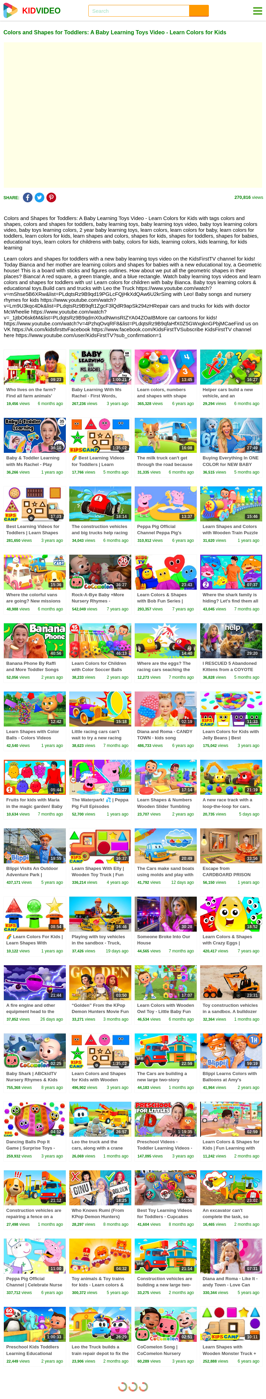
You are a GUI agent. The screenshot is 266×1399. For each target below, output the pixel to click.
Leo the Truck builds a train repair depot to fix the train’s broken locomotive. (100, 1353)
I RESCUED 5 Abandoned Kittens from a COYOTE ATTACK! (230, 669)
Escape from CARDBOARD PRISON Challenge (227, 874)
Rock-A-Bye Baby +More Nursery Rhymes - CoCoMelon (98, 601)
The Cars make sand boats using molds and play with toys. (165, 874)
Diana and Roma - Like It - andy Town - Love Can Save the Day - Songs (230, 1285)
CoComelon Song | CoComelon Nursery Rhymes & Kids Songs (161, 1353)
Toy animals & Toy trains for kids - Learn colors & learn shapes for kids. (98, 1285)
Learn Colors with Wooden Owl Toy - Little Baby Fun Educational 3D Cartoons (165, 1011)
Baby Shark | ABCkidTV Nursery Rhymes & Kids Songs (31, 1080)
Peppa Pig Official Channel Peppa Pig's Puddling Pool (159, 533)
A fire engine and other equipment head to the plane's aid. (30, 1011)
